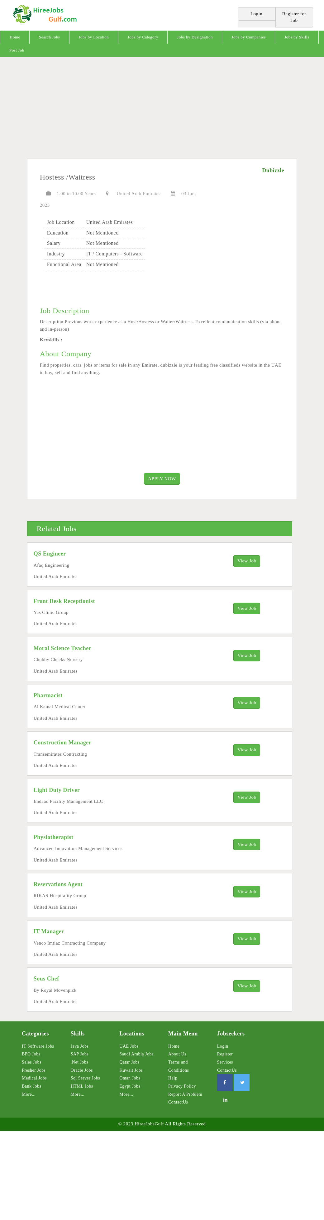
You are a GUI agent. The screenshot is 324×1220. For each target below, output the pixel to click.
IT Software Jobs (38, 1046)
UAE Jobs (128, 1046)
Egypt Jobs (129, 1086)
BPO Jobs (31, 1054)
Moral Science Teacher (62, 648)
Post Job (16, 50)
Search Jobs (49, 37)
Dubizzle (273, 170)
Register (225, 1054)
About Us (177, 1054)
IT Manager (49, 931)
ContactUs (178, 1102)
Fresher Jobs (33, 1070)
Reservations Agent (58, 884)
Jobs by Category (143, 37)
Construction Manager (62, 742)
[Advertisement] (162, 110)
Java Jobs (80, 1046)
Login (222, 1046)
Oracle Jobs (82, 1070)
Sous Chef (46, 979)
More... (29, 1094)
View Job (246, 560)
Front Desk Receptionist (64, 601)
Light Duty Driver (57, 790)
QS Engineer (50, 554)
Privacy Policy (182, 1086)
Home (15, 37)
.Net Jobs (79, 1062)
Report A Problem (185, 1094)
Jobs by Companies (248, 37)
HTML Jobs (82, 1086)
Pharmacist (48, 695)
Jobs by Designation (195, 37)
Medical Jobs (34, 1078)
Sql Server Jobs (85, 1078)
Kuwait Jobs (131, 1070)
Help (172, 1078)
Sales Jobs (31, 1062)
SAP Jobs (80, 1054)
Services (225, 1062)
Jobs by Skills (296, 37)
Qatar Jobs (129, 1062)
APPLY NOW (162, 478)
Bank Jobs (31, 1086)
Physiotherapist (54, 837)
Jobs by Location (94, 37)
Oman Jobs (129, 1078)
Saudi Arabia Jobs (136, 1054)
